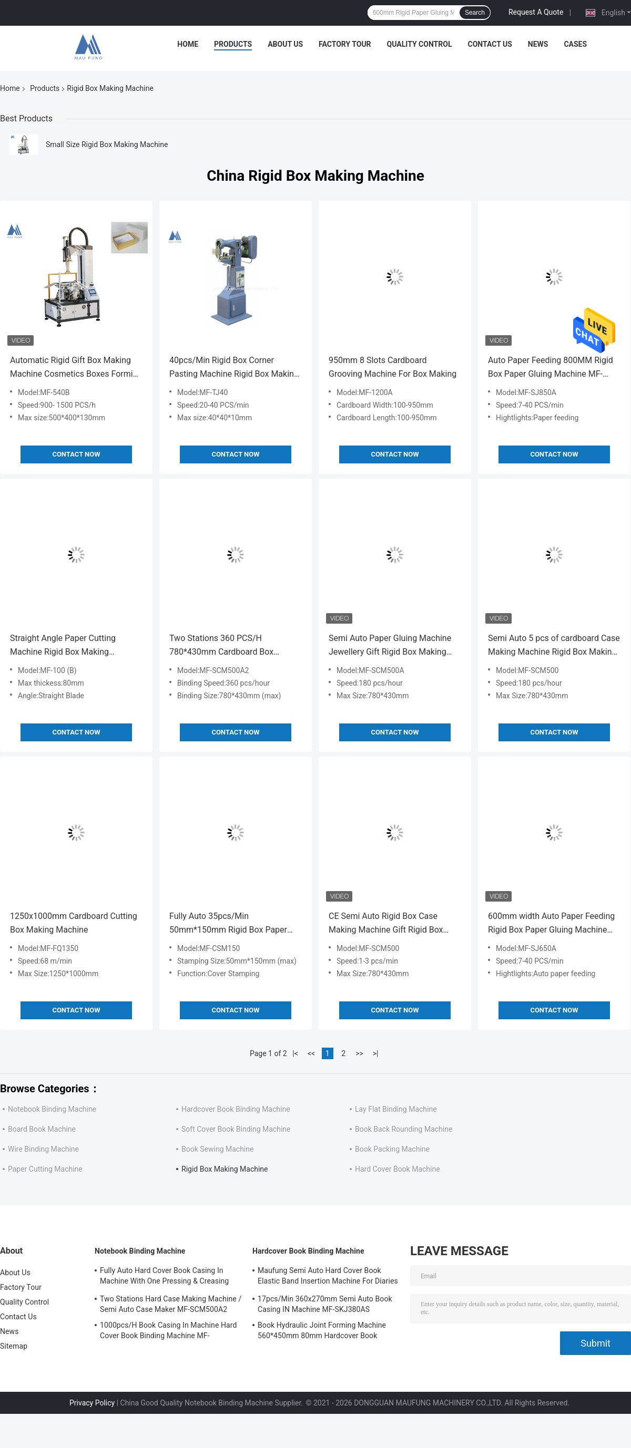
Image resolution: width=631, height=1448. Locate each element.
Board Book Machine (42, 1129)
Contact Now (76, 454)
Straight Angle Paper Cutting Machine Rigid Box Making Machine (63, 646)
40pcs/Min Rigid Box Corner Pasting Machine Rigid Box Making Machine (234, 368)
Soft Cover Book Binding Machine (235, 1129)
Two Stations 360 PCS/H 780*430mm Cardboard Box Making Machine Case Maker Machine (223, 646)
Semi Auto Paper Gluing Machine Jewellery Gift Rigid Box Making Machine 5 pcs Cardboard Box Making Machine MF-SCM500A (390, 646)
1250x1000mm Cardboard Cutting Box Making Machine (73, 923)
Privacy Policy (92, 1403)
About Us (285, 44)
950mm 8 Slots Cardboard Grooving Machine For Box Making (392, 367)
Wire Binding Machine (43, 1149)
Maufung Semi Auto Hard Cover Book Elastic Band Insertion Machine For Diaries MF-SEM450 (328, 1277)
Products (233, 44)
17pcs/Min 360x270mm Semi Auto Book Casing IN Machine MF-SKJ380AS (325, 1304)
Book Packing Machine (392, 1149)
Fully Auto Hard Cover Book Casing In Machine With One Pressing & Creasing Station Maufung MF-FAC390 (164, 1277)
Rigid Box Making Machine (224, 1169)
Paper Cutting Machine (45, 1169)
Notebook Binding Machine (52, 1109)
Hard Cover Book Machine (397, 1169)
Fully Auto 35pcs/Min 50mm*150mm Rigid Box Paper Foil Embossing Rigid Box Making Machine (231, 924)
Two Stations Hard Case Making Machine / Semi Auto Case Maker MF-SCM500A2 (170, 1304)
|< (295, 1053)
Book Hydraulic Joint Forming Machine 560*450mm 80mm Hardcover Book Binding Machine (322, 1332)
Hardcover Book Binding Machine (235, 1109)
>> (359, 1053)
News (538, 44)
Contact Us (489, 44)
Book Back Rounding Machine (403, 1129)
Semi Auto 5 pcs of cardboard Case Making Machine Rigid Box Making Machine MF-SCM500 (554, 646)
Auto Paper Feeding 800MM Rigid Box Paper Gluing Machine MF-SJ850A (550, 368)
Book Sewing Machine (217, 1149)
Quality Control (419, 44)
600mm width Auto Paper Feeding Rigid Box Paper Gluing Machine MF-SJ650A (551, 924)
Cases (575, 44)
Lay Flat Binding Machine (396, 1109)
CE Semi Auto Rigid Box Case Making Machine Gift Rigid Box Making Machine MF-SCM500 (386, 924)
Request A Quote (535, 12)
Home (187, 44)
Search (475, 12)
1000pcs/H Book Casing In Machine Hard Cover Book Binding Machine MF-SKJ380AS (168, 1332)
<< (311, 1053)
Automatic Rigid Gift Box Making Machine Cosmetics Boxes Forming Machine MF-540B (76, 368)
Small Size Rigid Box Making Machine (107, 144)
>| (376, 1053)
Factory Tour (345, 44)
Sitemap (13, 1346)
